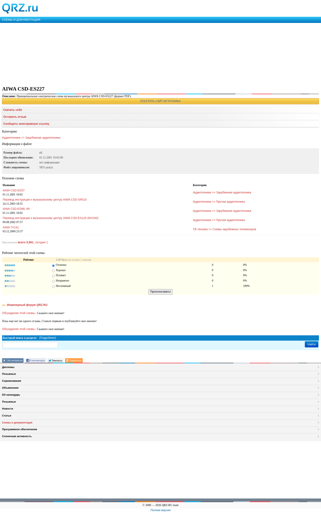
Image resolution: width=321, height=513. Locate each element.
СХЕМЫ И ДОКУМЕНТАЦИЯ (21, 19)
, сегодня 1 (33, 242)
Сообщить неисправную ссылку (26, 123)
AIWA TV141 (11, 227)
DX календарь (11, 394)
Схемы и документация (17, 422)
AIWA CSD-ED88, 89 (16, 208)
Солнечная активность (17, 436)
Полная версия (160, 510)
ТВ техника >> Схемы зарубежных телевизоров (224, 229)
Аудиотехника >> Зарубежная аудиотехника (31, 137)
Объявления (10, 387)
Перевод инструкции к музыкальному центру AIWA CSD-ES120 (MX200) (50, 218)
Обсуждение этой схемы (18, 313)
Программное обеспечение (19, 429)
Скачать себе (12, 109)
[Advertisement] (123, 53)
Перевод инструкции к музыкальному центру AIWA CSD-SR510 (45, 199)
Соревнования (11, 380)
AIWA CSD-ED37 (14, 190)
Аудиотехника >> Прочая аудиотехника (219, 201)
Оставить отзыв (14, 116)
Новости (7, 408)
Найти (311, 344)
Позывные (9, 373)
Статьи (6, 415)
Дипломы (8, 367)
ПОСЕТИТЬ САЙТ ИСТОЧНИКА (160, 101)
